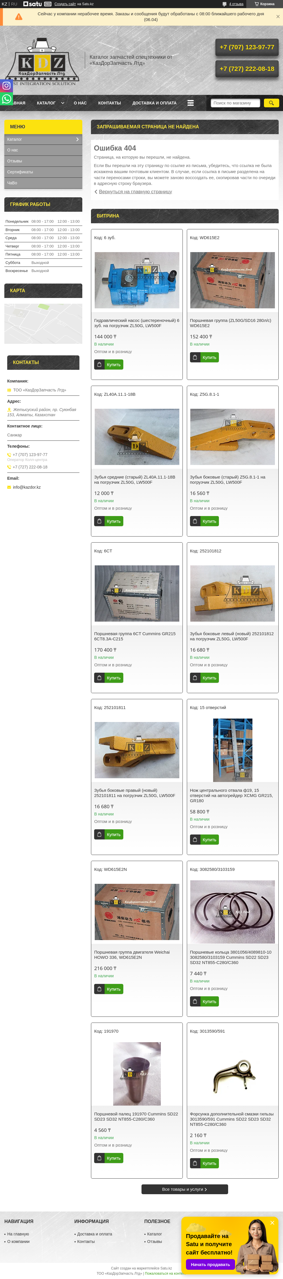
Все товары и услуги (182, 1189)
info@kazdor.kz (27, 487)
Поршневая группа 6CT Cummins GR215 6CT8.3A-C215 (135, 636)
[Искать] (271, 103)
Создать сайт (65, 4)
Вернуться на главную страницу (135, 191)
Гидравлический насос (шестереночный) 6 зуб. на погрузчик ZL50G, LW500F (136, 323)
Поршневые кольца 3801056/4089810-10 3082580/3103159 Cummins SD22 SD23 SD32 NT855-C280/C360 (230, 957)
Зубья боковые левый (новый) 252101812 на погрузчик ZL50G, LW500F (232, 636)
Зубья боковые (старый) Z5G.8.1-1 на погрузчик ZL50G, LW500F (227, 480)
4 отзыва (236, 4)
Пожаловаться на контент (165, 1274)
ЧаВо (12, 183)
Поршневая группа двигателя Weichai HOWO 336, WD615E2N (132, 955)
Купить (113, 364)
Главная (15, 103)
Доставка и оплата (155, 103)
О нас (80, 103)
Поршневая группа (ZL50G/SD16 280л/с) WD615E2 (230, 323)
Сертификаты (20, 172)
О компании (18, 1241)
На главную (18, 1234)
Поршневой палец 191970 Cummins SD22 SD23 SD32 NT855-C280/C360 (136, 1116)
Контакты (109, 103)
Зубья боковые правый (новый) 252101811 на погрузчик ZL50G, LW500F (134, 793)
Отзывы (14, 161)
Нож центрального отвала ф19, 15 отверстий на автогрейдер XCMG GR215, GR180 (231, 795)
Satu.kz (166, 1268)
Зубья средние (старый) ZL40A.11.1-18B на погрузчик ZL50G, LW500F (134, 480)
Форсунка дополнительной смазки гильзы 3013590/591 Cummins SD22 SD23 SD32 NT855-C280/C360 (232, 1119)
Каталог (46, 103)
